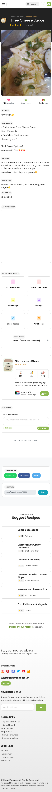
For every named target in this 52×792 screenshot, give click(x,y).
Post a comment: (10, 414)
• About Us (5, 760)
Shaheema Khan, (23, 17)
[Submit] (41, 707)
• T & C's (4, 750)
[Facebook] (24, 475)
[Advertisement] (26, 236)
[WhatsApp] (10, 475)
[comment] (26, 421)
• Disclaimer (6, 754)
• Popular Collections (10, 721)
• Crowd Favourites (9, 735)
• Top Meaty (6, 731)
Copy (43, 492)
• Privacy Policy (7, 757)
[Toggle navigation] (4, 4)
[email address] (17, 707)
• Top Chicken (7, 728)
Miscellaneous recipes (21, 626)
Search (31, 4)
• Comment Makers (9, 738)
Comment (43, 428)
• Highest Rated (8, 725)
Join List (6, 683)
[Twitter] (36, 475)
